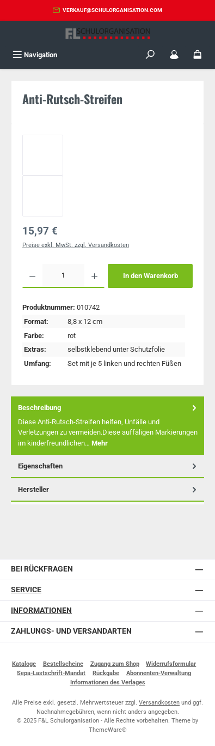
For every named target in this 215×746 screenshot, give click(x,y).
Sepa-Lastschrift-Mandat (51, 673)
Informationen (41, 610)
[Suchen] (150, 55)
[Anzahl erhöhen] (94, 276)
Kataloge (24, 663)
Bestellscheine (63, 663)
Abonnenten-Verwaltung (158, 673)
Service (26, 589)
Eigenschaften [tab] (108, 466)
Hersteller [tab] (108, 489)
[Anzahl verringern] (32, 276)
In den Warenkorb (150, 276)
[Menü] (34, 55)
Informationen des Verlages (107, 682)
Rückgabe (106, 673)
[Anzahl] (63, 276)
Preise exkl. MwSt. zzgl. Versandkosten (75, 245)
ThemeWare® (108, 729)
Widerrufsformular (171, 663)
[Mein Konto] (174, 55)
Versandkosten (159, 702)
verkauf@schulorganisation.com (112, 10)
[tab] (107, 425)
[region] (107, 175)
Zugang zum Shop (114, 663)
